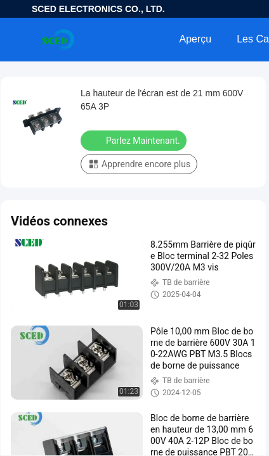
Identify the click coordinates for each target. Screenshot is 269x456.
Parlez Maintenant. (134, 140)
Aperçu (195, 39)
